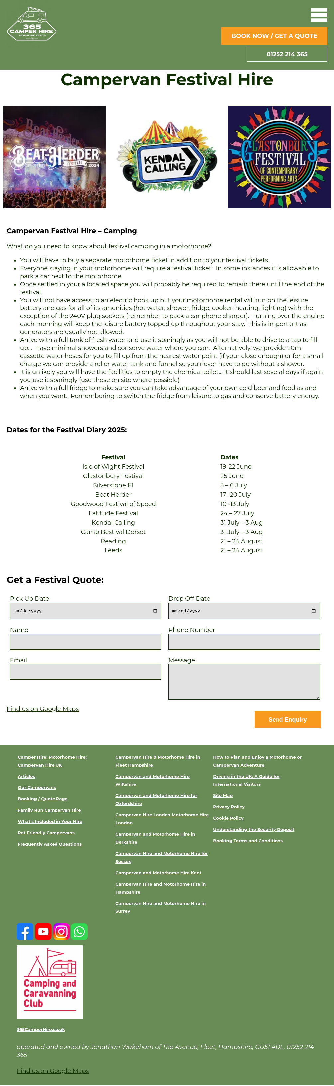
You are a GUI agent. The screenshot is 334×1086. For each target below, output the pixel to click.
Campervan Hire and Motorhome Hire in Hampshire (160, 889)
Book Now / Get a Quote (274, 36)
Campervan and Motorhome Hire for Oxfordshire (156, 800)
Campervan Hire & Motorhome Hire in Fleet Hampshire (157, 762)
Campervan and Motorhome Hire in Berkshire (155, 839)
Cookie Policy (228, 819)
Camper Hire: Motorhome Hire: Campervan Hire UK (52, 762)
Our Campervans (37, 788)
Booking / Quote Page (42, 799)
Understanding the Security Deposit (253, 830)
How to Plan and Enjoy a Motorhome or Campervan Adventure (257, 762)
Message (244, 679)
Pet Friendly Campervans (46, 833)
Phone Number (244, 636)
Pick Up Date (86, 605)
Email (86, 666)
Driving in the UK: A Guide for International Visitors (246, 781)
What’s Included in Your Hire (50, 822)
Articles (26, 777)
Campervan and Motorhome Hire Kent (158, 873)
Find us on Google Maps (43, 709)
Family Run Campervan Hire (49, 811)
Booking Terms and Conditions (248, 841)
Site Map (223, 796)
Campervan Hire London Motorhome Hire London (162, 819)
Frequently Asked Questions (50, 845)
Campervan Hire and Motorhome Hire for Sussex (161, 858)
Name (86, 636)
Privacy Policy (229, 807)
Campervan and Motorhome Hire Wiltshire (152, 781)
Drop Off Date (244, 605)
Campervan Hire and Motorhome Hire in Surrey (160, 908)
